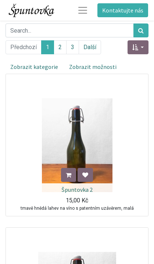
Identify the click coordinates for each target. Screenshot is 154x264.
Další (89, 47)
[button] (138, 47)
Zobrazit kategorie (34, 66)
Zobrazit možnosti (93, 66)
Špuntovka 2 (77, 189)
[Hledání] (140, 30)
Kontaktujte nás (122, 10)
